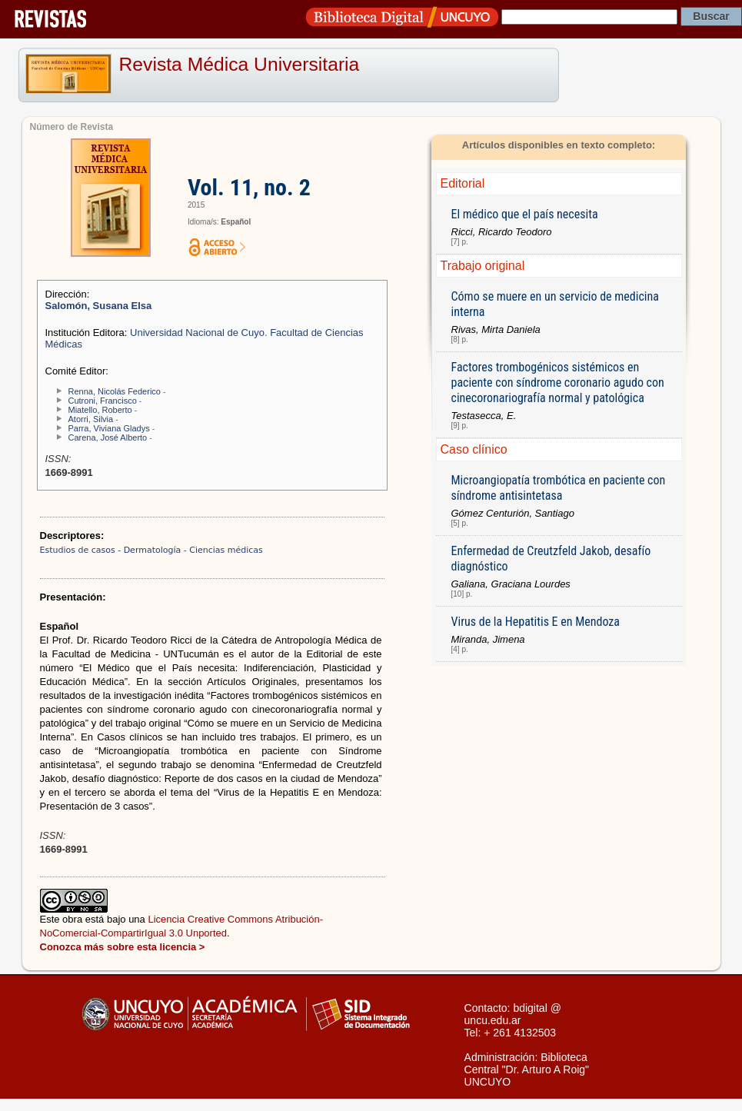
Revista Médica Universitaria (239, 64)
